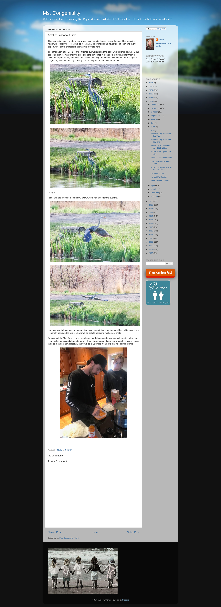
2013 (151, 227)
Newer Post (55, 532)
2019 (151, 205)
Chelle (161, 40)
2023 (151, 94)
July (153, 123)
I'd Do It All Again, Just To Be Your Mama (161, 168)
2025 (151, 86)
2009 (151, 242)
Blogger (125, 600)
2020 (151, 201)
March (154, 189)
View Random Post (160, 273)
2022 (151, 97)
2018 (151, 209)
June (153, 127)
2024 (151, 90)
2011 (151, 235)
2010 (151, 238)
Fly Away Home (157, 173)
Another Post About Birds (161, 158)
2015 (151, 220)
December (155, 104)
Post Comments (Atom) (69, 538)
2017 (151, 212)
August (154, 119)
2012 (151, 231)
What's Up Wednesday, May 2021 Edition (160, 147)
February (155, 193)
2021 (151, 101)
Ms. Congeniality (61, 13)
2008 (151, 246)
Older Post (133, 532)
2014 (151, 223)
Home (94, 532)
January (154, 197)
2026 (151, 83)
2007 (151, 249)
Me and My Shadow (159, 177)
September (156, 116)
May (153, 130)
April (153, 185)
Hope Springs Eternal (160, 181)
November (155, 108)
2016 (151, 216)
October (154, 112)
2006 (151, 253)
